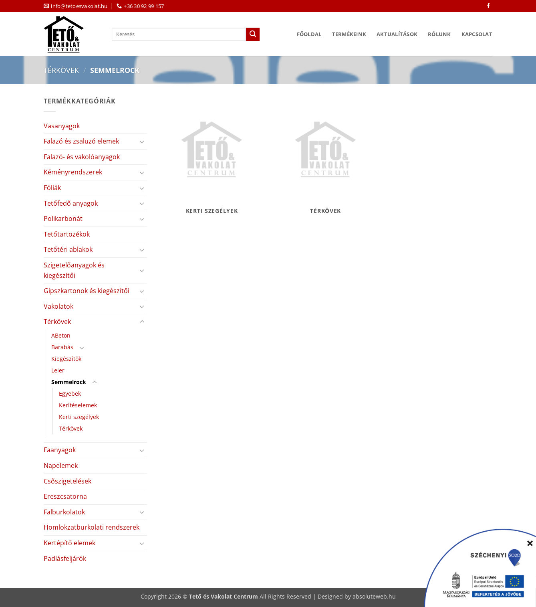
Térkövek (61, 70)
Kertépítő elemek (69, 542)
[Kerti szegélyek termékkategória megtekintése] (212, 159)
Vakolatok (58, 306)
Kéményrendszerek (73, 172)
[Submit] (253, 34)
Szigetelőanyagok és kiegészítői (74, 270)
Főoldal (309, 34)
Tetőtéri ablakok (68, 249)
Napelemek (61, 465)
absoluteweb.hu (374, 596)
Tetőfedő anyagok (71, 203)
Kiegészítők (66, 358)
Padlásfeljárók (65, 558)
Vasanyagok (62, 125)
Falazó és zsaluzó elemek (81, 141)
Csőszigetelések (67, 481)
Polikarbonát (63, 218)
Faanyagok (60, 449)
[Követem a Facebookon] (488, 6)
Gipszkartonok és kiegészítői (86, 290)
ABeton (61, 335)
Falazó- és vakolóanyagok (82, 156)
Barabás (62, 347)
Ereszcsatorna (65, 496)
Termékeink (349, 34)
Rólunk (439, 34)
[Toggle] (142, 141)
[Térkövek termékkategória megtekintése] (325, 159)
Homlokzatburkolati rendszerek (91, 527)
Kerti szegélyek (79, 417)
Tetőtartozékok (67, 234)
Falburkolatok (64, 512)
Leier (57, 370)
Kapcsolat (476, 34)
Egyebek (70, 393)
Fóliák (52, 187)
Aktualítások (397, 34)
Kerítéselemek (78, 405)
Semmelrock (68, 382)
